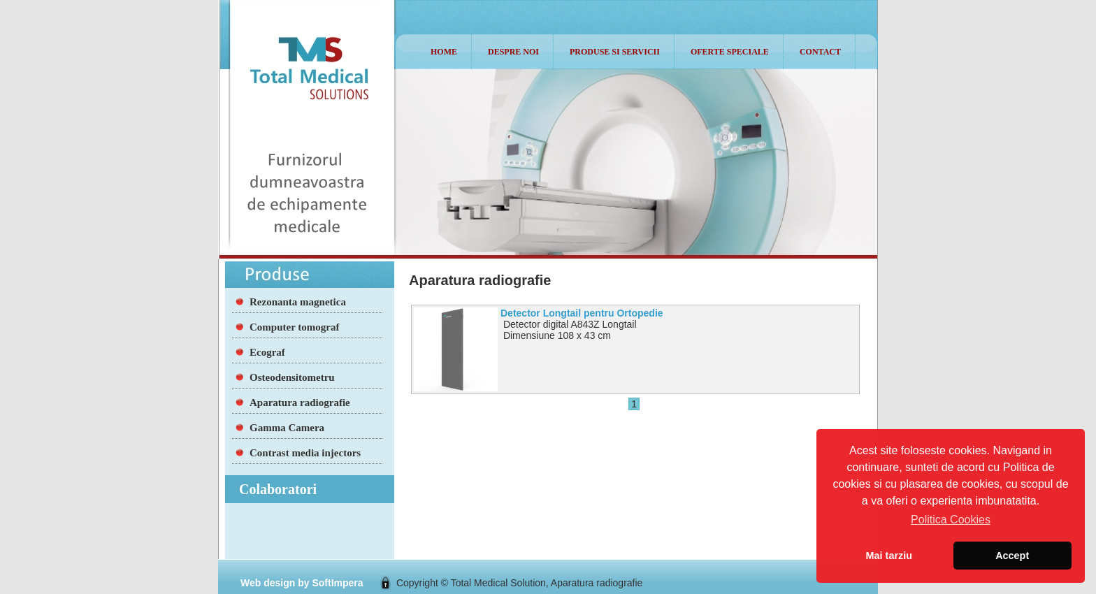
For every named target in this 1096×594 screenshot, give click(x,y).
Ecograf (267, 352)
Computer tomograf (294, 327)
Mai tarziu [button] (889, 555)
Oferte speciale (730, 52)
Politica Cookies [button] (950, 520)
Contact (820, 52)
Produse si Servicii (615, 52)
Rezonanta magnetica (298, 301)
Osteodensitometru (292, 377)
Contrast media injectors (305, 452)
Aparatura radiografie (300, 402)
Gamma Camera (287, 427)
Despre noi (513, 52)
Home (444, 52)
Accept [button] (1012, 555)
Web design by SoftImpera (301, 582)
